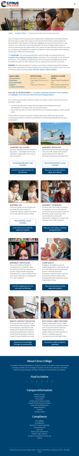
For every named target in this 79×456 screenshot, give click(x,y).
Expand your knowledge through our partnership (23, 343)
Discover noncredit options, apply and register (55, 171)
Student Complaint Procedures (39, 436)
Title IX (39, 438)
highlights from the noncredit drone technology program (32, 95)
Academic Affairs (20, 33)
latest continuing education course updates (52, 92)
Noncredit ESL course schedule (23, 222)
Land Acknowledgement (39, 405)
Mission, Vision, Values (39, 434)
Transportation (39, 412)
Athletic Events (39, 394)
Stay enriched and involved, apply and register (55, 287)
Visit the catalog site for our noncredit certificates (22, 287)
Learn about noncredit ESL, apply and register (23, 229)
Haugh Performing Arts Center (39, 403)
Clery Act (39, 429)
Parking (39, 410)
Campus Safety (39, 397)
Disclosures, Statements (39, 432)
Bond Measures (39, 427)
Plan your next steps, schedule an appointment (55, 229)
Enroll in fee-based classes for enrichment (23, 171)
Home (11, 33)
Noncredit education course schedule (55, 164)
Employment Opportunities (40, 401)
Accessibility (39, 421)
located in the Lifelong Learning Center (22, 57)
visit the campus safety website (45, 69)
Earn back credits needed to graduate (55, 343)
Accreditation (39, 423)
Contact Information (17, 87)
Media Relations (39, 407)
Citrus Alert (39, 399)
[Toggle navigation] (74, 4)
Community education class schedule (23, 164)
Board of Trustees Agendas (39, 425)
